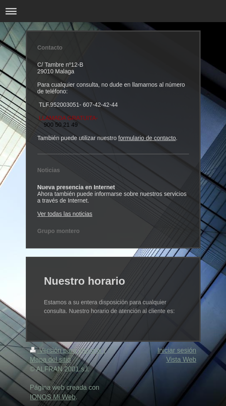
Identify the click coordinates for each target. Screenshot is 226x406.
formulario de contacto (147, 138)
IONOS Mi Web (53, 397)
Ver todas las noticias (64, 214)
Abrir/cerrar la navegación (113, 11)
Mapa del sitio (50, 359)
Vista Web (181, 359)
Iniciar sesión (176, 350)
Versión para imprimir (67, 350)
